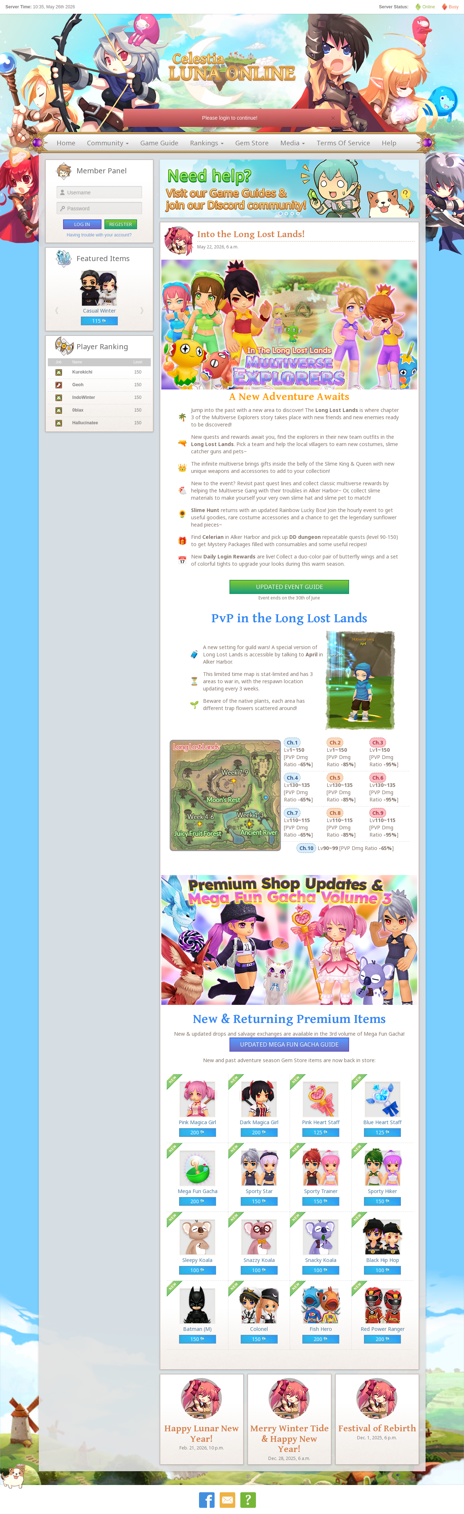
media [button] (292, 143)
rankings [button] (207, 143)
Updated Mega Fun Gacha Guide (289, 1044)
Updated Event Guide (289, 587)
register (120, 224)
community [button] (108, 143)
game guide (159, 143)
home (66, 143)
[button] (56, 310)
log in (82, 224)
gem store (252, 143)
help (389, 143)
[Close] (333, 118)
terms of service (343, 143)
